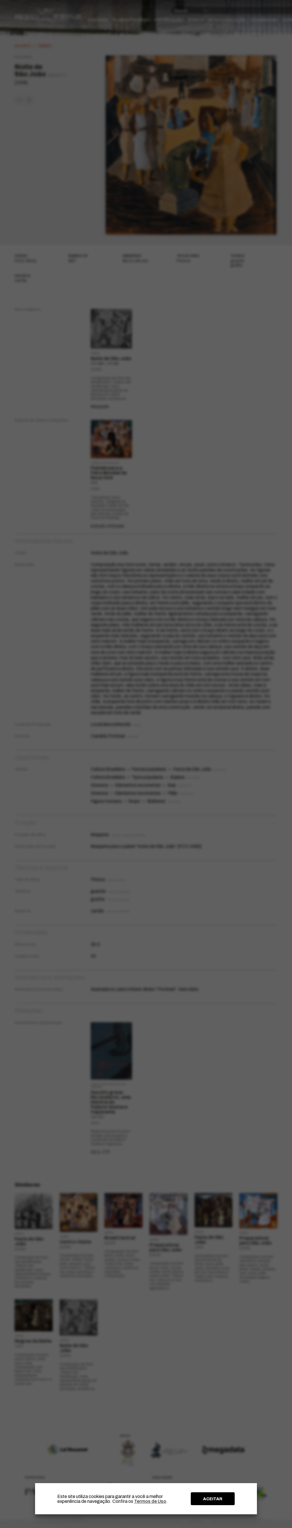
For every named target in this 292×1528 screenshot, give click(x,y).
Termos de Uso (150, 1501)
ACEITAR (212, 1499)
